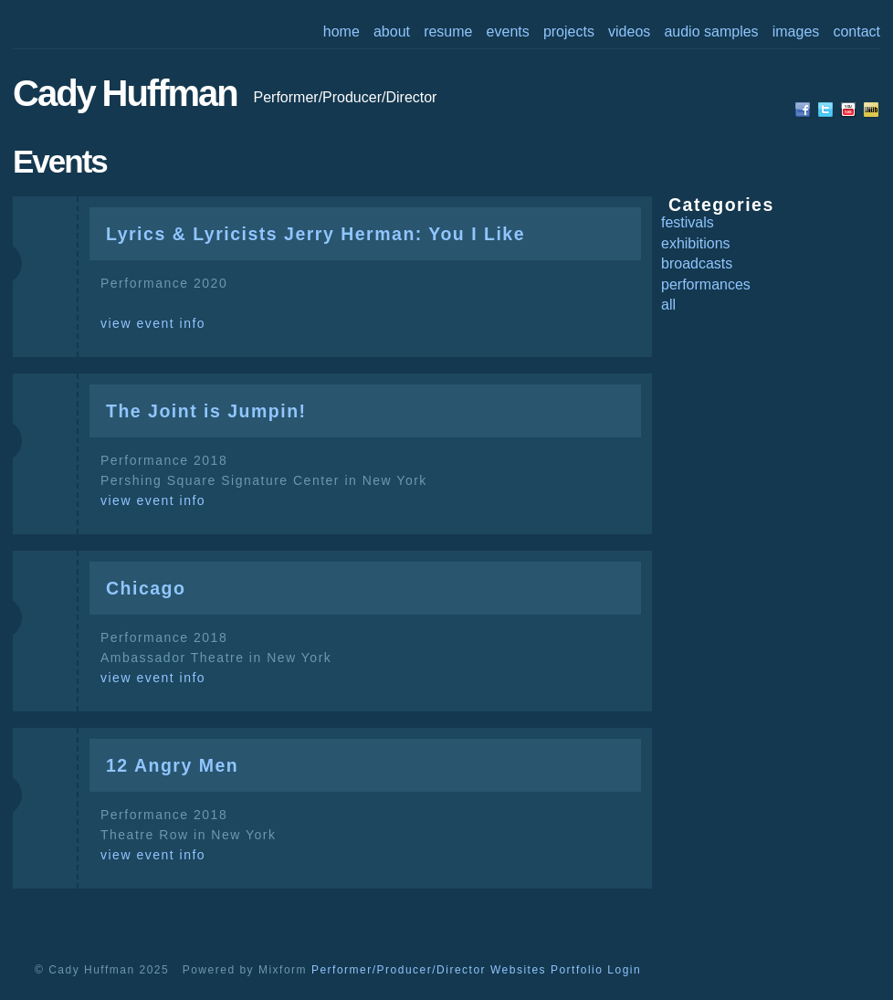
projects (568, 31)
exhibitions (695, 243)
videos (629, 31)
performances (706, 284)
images (796, 31)
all (668, 304)
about (391, 31)
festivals (687, 222)
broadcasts (696, 263)
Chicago (145, 588)
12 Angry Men (172, 765)
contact (856, 31)
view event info (152, 323)
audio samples (711, 31)
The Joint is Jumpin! (206, 411)
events (508, 31)
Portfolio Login (596, 969)
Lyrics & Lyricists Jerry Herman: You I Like (315, 234)
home (341, 31)
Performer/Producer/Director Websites (428, 969)
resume (448, 31)
